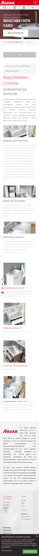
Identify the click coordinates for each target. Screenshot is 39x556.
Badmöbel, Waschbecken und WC (23, 42)
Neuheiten (6, 508)
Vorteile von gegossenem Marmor (17, 66)
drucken (33, 42)
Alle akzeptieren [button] (30, 552)
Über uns (6, 502)
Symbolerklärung (11, 71)
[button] (7, 550)
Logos (23, 503)
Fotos (22, 506)
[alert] (19, 545)
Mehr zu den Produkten (16, 33)
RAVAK (8, 2)
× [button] (36, 536)
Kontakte (24, 500)
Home (4, 42)
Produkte (10, 42)
